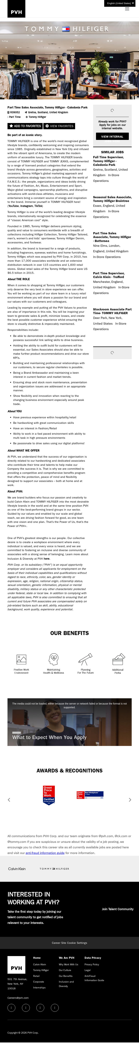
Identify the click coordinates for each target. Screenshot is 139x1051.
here (46, 558)
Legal (87, 970)
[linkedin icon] (26, 1008)
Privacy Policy (92, 964)
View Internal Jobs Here (112, 137)
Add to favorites (25, 126)
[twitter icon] (40, 1008)
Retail (36, 976)
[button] (8, 800)
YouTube (13, 206)
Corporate (38, 981)
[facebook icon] (11, 1008)
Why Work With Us (68, 964)
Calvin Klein (39, 964)
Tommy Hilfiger (41, 970)
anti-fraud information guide (45, 853)
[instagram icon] (55, 1008)
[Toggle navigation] (127, 9)
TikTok (38, 206)
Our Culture (65, 970)
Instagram (26, 206)
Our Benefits (65, 976)
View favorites (59, 126)
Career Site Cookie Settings (69, 943)
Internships (39, 987)
